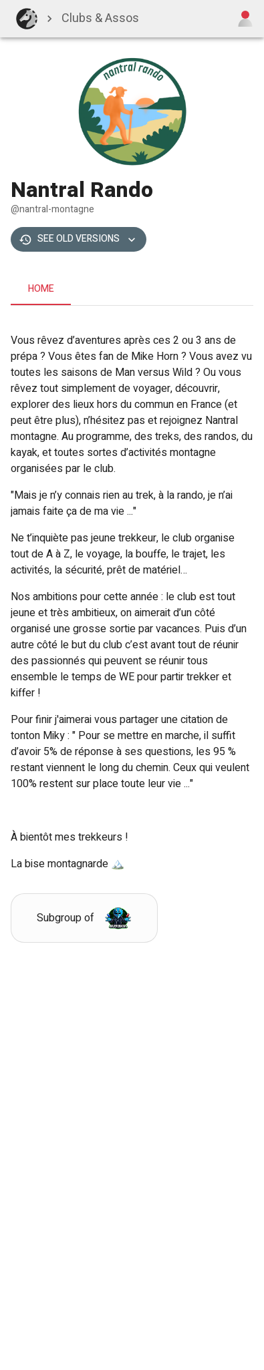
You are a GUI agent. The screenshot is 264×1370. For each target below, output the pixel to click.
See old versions (78, 239)
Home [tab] (41, 289)
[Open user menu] (245, 19)
